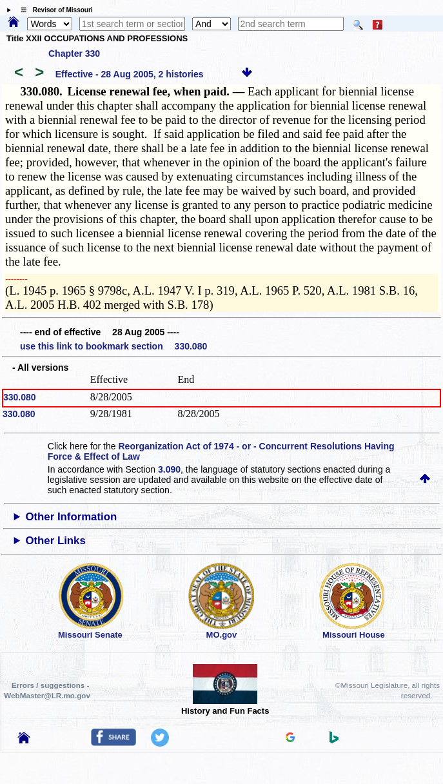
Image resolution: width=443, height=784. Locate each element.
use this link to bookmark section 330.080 (113, 346)
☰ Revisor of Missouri (53, 10)
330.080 (19, 397)
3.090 (169, 469)
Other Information (71, 517)
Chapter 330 (74, 53)
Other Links (55, 540)
